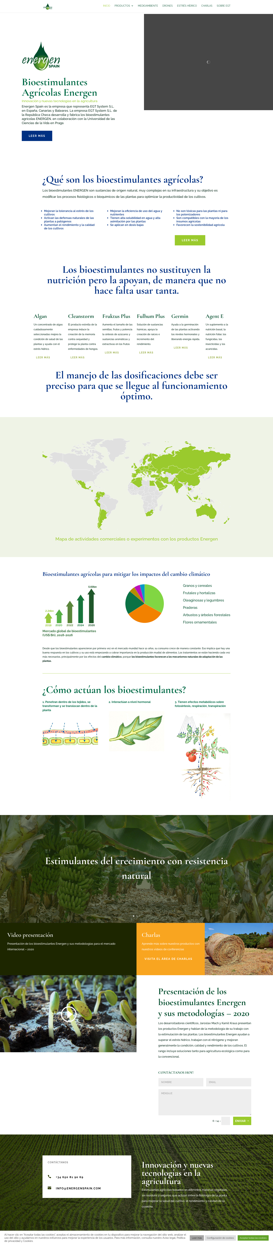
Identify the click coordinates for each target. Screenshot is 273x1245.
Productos (122, 7)
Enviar (240, 1121)
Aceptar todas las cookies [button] (253, 1238)
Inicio (106, 7)
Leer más (37, 136)
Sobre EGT (224, 7)
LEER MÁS (215, 357)
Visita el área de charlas (168, 959)
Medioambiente (148, 7)
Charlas (206, 7)
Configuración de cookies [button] (220, 1238)
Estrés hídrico (187, 7)
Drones (167, 7)
